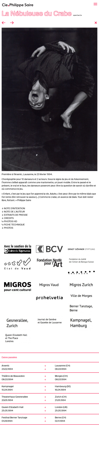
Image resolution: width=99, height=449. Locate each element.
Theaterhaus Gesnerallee (15, 396)
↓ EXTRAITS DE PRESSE (15, 214)
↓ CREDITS (8, 218)
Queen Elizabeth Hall (12, 407)
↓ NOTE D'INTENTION (13, 208)
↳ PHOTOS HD (9, 221)
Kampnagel (8, 386)
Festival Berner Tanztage (14, 417)
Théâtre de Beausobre (13, 376)
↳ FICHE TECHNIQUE (13, 224)
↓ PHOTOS (7, 227)
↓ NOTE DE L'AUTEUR (13, 211)
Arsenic (5, 365)
